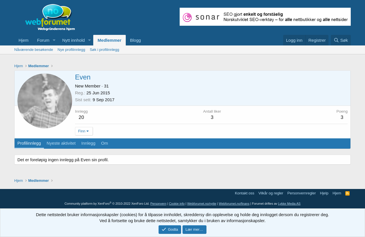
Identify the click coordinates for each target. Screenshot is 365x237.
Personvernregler (301, 193)
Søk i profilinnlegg (104, 49)
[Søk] (341, 40)
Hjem (24, 40)
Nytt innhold (73, 40)
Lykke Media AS (289, 203)
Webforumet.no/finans (234, 203)
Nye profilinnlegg (71, 49)
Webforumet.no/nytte (201, 203)
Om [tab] (104, 143)
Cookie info (176, 203)
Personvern (158, 203)
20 (81, 117)
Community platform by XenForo (106, 203)
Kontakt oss (244, 193)
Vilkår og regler (270, 193)
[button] (54, 40)
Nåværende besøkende (33, 49)
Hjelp (324, 193)
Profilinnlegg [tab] (29, 143)
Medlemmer (109, 40)
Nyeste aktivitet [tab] (61, 143)
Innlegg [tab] (88, 143)
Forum (43, 40)
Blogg (135, 40)
